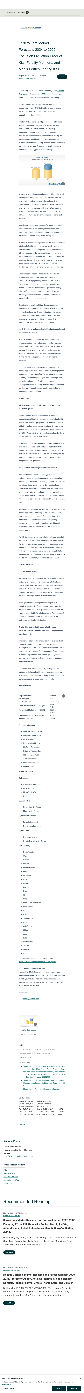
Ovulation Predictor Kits (42, 1053)
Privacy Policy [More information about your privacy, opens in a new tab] (6, 1385)
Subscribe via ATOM (11, 1180)
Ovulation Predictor (26, 1053)
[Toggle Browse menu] (76, 12)
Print (5, 1170)
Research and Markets (27, 78)
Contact (22, 1125)
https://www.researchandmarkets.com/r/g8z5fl (37, 962)
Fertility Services (25, 1049)
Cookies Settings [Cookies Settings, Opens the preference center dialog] (8, 1389)
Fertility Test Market (31, 999)
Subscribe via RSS (11, 1177)
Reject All (74, 1389)
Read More (9, 1252)
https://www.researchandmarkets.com (18, 1156)
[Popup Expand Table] (63, 696)
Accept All (59, 1389)
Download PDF (9, 1173)
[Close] (80, 1379)
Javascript (8, 1183)
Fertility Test (37, 1049)
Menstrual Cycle (50, 1049)
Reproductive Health (26, 1057)
